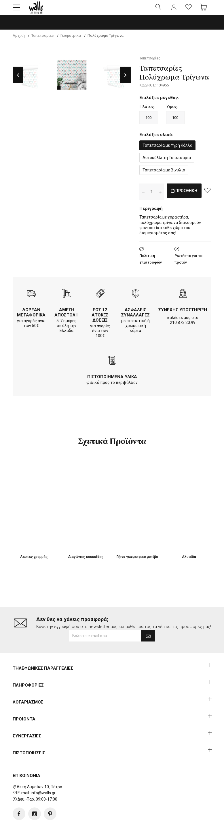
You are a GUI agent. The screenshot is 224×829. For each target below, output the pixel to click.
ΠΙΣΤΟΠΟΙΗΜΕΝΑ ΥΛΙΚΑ (112, 381)
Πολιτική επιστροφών (150, 263)
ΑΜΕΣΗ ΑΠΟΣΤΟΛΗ (66, 317)
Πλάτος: (147, 111)
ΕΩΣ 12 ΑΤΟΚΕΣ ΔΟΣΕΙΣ (100, 320)
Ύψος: (172, 111)
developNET (160, 821)
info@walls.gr (43, 774)
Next (125, 80)
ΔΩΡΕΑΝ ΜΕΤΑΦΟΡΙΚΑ (31, 317)
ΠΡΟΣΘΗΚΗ (190, 197)
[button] (16, 10)
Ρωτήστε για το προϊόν (188, 263)
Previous (18, 80)
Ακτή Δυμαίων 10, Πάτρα (39, 768)
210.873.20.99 (182, 327)
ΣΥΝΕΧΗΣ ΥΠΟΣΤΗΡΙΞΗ (182, 314)
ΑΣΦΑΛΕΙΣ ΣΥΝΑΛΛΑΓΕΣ (135, 317)
